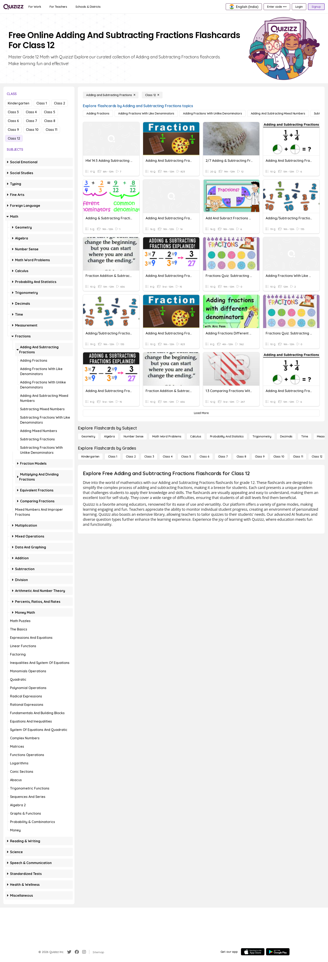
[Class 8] (241, 456)
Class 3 (13, 112)
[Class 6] (204, 456)
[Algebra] (109, 436)
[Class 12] (152, 95)
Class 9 (13, 129)
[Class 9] (259, 456)
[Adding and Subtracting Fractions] (110, 95)
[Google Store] (278, 951)
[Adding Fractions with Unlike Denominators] (212, 113)
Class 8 (49, 121)
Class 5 (49, 112)
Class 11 (51, 129)
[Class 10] (279, 456)
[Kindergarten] (90, 456)
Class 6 (13, 121)
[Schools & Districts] (88, 6)
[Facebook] (77, 952)
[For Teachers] (58, 6)
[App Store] (252, 951)
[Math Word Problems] (167, 436)
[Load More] (201, 413)
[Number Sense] (133, 436)
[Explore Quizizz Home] (13, 6)
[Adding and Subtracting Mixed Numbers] (278, 113)
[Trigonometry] (262, 436)
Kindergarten (18, 103)
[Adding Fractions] (98, 113)
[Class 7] (223, 456)
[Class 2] (130, 456)
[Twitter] (69, 952)
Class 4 (31, 112)
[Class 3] (149, 456)
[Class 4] (167, 456)
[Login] (299, 6)
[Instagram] (84, 952)
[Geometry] (88, 436)
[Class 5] (186, 456)
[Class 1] (113, 456)
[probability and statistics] (226, 436)
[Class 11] (298, 456)
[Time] (304, 436)
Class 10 (32, 129)
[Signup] (316, 6)
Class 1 (41, 103)
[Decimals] (286, 436)
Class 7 (31, 121)
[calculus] (196, 436)
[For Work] (35, 6)
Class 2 (59, 103)
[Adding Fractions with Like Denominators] (146, 113)
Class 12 (14, 138)
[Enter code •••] (277, 6)
